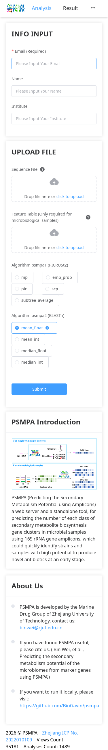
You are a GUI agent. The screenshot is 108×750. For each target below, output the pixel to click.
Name (17, 78)
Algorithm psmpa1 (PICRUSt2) (40, 265)
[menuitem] (41, 8)
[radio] (22, 277)
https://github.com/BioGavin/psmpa (59, 705)
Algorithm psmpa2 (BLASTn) (38, 315)
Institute (19, 106)
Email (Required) (30, 51)
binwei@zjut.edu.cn (41, 627)
